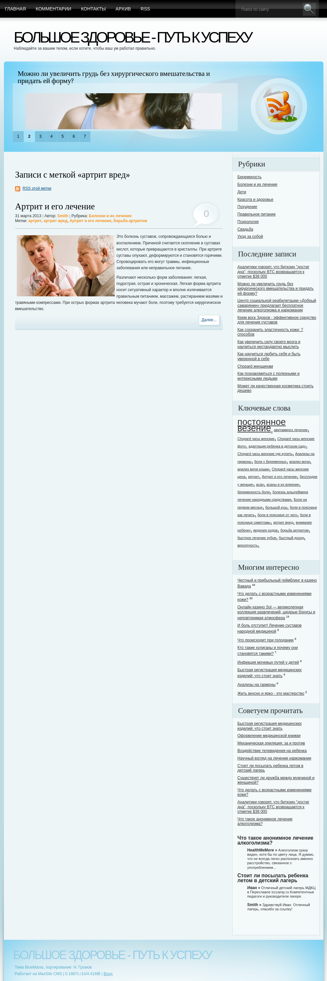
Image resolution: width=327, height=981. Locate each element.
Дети (241, 192)
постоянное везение (261, 425)
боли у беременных (270, 462)
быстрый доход (291, 538)
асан (260, 484)
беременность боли (253, 492)
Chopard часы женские (256, 439)
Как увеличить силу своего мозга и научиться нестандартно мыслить (268, 344)
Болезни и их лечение (110, 216)
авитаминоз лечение (290, 430)
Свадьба (245, 229)
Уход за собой (250, 236)
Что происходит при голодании (265, 640)
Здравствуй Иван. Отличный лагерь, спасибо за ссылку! (278, 907)
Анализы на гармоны (256, 684)
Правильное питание (256, 214)
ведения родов (265, 530)
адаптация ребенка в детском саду (277, 446)
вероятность (247, 545)
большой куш (276, 507)
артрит (35, 221)
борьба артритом (130, 221)
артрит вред (56, 221)
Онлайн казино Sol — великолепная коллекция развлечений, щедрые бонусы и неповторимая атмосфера (276, 612)
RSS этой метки (37, 188)
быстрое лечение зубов (256, 538)
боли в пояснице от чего (277, 515)
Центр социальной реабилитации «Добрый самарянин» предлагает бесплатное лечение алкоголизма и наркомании (276, 305)
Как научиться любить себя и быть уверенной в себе (269, 356)
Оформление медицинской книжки (269, 735)
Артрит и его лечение (55, 206)
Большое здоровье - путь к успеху (132, 37)
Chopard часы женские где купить (264, 454)
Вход (108, 974)
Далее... (209, 320)
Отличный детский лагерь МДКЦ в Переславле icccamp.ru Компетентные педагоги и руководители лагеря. (281, 892)
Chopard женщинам (255, 366)
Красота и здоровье (255, 199)
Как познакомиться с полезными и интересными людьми (268, 375)
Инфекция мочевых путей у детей (268, 662)
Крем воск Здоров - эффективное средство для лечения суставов (276, 319)
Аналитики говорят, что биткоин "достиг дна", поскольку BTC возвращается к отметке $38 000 (273, 272)
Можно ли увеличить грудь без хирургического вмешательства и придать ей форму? (114, 77)
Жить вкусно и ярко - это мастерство (270, 693)
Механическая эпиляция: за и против (271, 743)
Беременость (249, 177)
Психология (248, 221)
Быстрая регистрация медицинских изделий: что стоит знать (269, 725)
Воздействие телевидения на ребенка (272, 750)
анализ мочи (299, 462)
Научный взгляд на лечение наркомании (274, 758)
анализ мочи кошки (253, 469)
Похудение (247, 206)
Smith (62, 216)
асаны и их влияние (283, 484)
